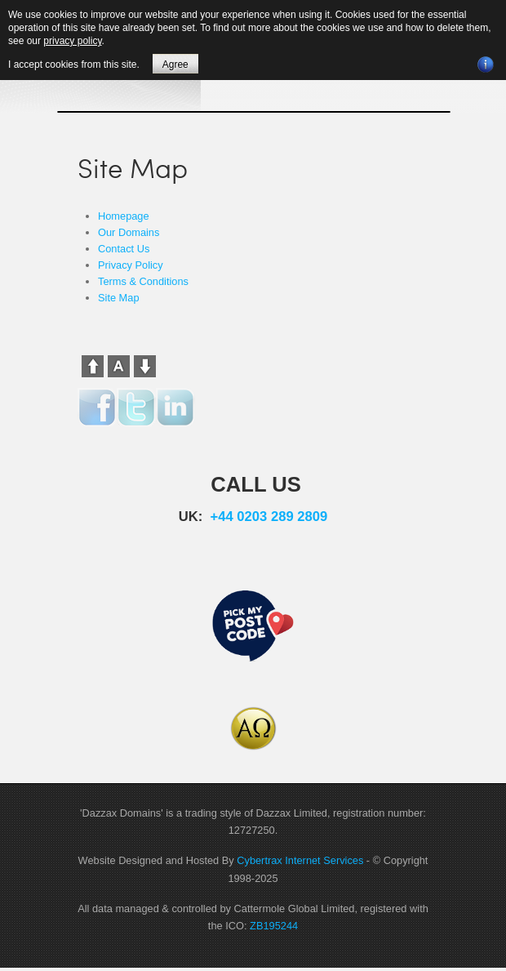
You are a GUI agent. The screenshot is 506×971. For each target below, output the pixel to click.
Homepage (123, 216)
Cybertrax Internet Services (300, 860)
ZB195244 (274, 926)
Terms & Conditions (143, 281)
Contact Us (123, 249)
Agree (175, 64)
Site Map (119, 298)
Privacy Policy (130, 265)
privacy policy (72, 41)
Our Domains (128, 232)
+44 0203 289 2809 (269, 516)
